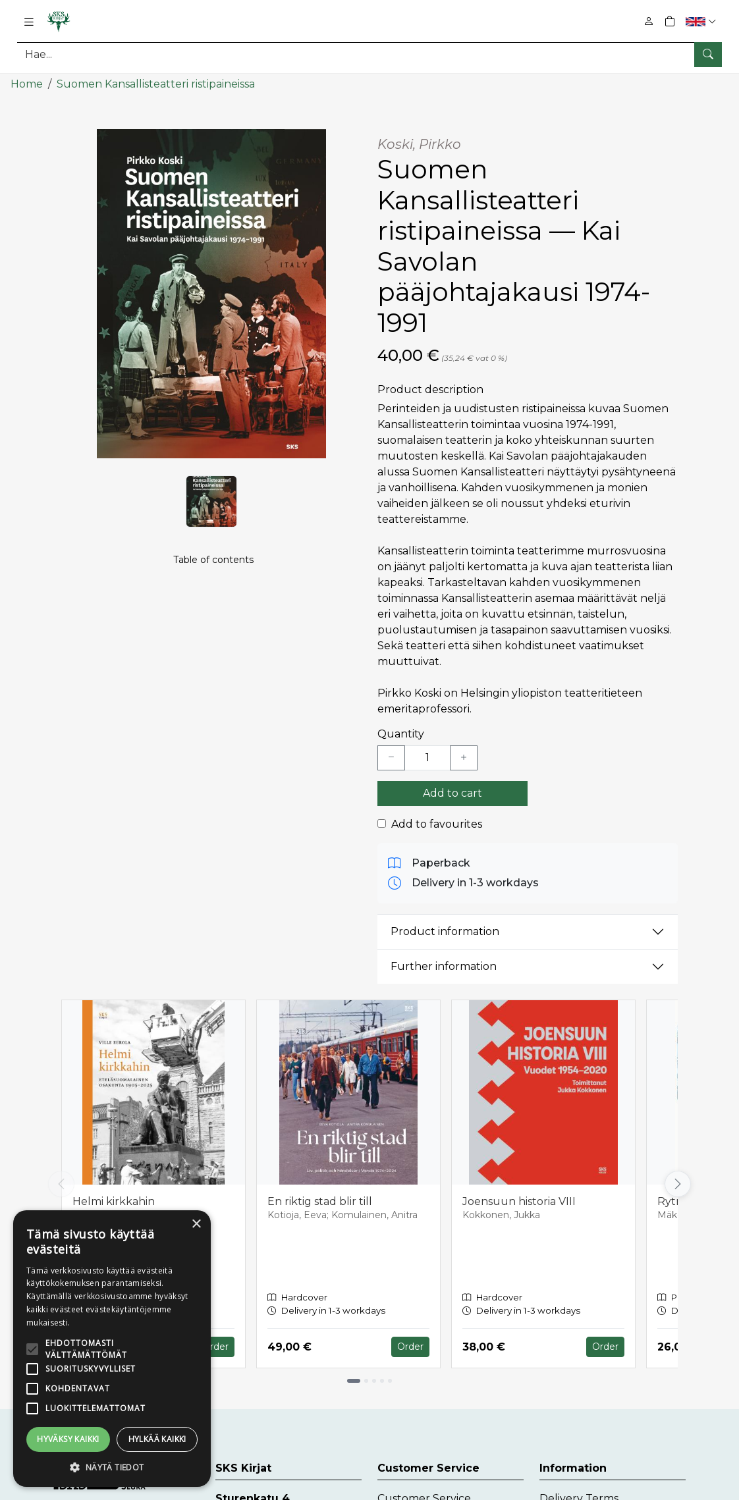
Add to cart (452, 793)
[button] (702, 21)
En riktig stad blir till (319, 1201)
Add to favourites (436, 824)
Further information (444, 966)
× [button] (196, 1224)
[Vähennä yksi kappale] (391, 757)
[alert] (112, 1348)
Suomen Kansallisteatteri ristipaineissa (156, 84)
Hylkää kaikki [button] (157, 1439)
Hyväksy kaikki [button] (68, 1439)
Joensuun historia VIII (519, 1201)
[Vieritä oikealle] (678, 1184)
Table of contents (213, 560)
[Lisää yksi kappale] (464, 757)
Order (215, 1347)
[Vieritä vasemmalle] (61, 1184)
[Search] (369, 54)
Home (27, 84)
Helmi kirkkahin (113, 1201)
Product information (445, 931)
